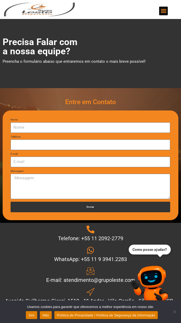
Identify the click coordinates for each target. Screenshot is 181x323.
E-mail (14, 154)
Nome (14, 119)
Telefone (16, 137)
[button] (163, 11)
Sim (31, 315)
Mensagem (17, 171)
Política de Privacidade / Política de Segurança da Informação (106, 315)
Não (45, 315)
